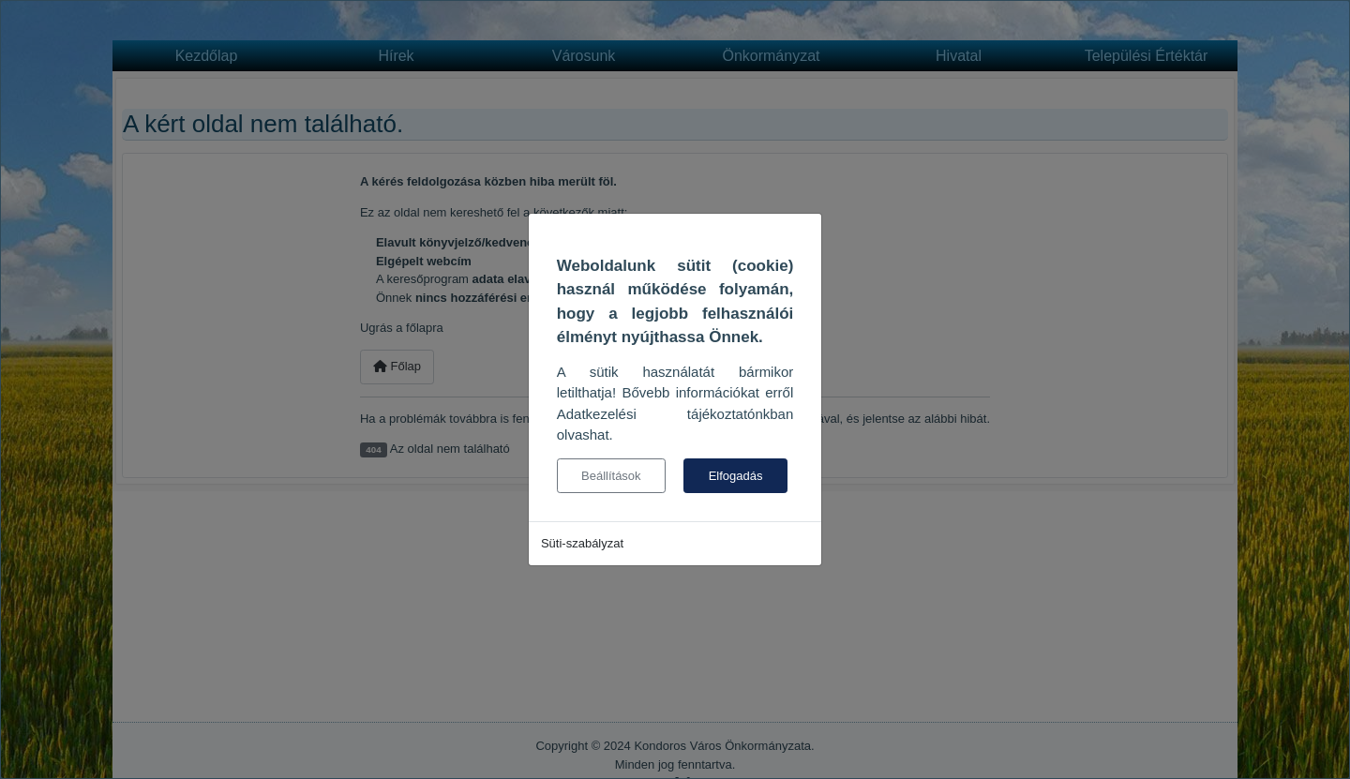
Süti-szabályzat (582, 543)
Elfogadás (736, 476)
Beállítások (611, 476)
